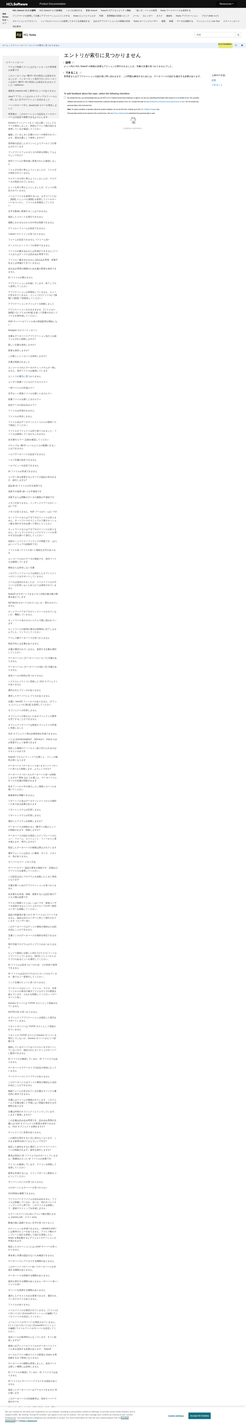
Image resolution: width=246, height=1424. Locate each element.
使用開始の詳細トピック (118, 16)
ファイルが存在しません (20, 416)
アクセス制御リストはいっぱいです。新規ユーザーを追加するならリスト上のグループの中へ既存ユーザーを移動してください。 (32, 906)
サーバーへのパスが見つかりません (25, 1182)
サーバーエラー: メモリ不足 (22, 862)
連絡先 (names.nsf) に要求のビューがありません (32, 90)
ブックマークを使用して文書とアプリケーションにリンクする (41, 16)
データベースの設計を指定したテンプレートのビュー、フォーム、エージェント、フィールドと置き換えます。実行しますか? (32, 838)
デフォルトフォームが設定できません (26, 228)
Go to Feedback (225, 44)
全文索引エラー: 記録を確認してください (28, 439)
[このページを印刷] (242, 45)
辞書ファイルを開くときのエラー (24, 399)
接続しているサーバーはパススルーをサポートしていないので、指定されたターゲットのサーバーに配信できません (32, 1050)
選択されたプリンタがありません (24, 690)
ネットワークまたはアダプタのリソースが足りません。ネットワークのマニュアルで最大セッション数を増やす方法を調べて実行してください (32, 520)
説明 (214, 80)
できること (217, 85)
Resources (225, 4)
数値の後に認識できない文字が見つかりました (31, 1222)
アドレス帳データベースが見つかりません (29, 638)
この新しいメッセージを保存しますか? (27, 356)
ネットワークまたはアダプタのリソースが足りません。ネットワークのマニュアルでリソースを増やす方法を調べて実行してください (32, 532)
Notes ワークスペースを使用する (175, 10)
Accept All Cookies (199, 1416)
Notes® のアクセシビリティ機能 (116, 10)
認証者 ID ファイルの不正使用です (25, 486)
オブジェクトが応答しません (22, 710)
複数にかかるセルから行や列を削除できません (31, 222)
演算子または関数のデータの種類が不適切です (31, 497)
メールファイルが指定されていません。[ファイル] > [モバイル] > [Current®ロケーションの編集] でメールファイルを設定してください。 (33, 1313)
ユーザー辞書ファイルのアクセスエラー (28, 382)
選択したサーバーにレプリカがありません (29, 696)
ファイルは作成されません (21, 410)
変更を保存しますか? (18, 350)
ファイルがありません (19, 1304)
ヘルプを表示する (74, 10)
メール (136, 16)
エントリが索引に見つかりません (44, 45)
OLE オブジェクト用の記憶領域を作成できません (32, 733)
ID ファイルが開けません (20, 277)
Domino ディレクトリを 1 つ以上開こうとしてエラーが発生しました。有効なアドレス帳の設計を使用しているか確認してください (32, 126)
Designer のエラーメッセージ (22, 330)
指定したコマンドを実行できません (25, 217)
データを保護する (185, 21)
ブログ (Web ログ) (210, 16)
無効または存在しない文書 (21, 567)
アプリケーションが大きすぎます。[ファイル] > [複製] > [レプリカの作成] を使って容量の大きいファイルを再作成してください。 (33, 312)
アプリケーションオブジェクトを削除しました (31, 304)
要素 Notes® (91, 10)
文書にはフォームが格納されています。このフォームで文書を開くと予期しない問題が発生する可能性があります (32, 1103)
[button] (4, 62)
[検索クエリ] (217, 34)
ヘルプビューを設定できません (23, 465)
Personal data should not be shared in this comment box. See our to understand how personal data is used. (111, 113)
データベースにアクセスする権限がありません (31, 1261)
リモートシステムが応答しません (24, 809)
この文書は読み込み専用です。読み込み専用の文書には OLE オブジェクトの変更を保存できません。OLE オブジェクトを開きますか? (32, 1123)
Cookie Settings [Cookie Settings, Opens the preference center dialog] (176, 1416)
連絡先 (169, 16)
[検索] (238, 34)
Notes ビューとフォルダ (84, 16)
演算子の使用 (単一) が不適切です (25, 491)
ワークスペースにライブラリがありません (29, 1076)
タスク (159, 16)
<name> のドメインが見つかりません (26, 234)
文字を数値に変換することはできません (28, 211)
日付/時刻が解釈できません (21, 1193)
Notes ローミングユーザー (146, 21)
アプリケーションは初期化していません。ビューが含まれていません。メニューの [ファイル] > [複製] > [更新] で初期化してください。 (32, 295)
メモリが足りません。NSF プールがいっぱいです (32, 511)
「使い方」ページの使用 (145, 10)
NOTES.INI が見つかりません (22, 1012)
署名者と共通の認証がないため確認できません (31, 1255)
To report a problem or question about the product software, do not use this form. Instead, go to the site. (113, 109)
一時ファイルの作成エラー (21, 388)
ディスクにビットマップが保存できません (29, 245)
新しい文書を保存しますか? (22, 345)
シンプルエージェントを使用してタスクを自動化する (65, 21)
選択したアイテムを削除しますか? (25, 821)
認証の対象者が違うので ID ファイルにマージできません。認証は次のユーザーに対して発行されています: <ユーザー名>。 (33, 917)
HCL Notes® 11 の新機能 (50, 10)
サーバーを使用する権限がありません (26, 1290)
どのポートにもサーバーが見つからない (28, 1187)
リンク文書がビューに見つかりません (26, 982)
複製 (163, 21)
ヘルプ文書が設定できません (22, 460)
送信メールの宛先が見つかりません (25, 675)
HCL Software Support (148, 109)
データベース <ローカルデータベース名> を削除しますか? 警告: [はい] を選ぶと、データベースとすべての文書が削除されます (32, 777)
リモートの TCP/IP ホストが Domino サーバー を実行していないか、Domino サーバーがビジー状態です (32, 1038)
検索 (171, 21)
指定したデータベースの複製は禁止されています (32, 847)
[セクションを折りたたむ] (236, 45)
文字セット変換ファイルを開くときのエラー (30, 393)
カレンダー (148, 16)
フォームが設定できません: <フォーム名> (28, 239)
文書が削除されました (19, 362)
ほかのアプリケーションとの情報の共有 (111, 21)
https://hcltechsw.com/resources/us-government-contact (165, 102)
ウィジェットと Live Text (208, 21)
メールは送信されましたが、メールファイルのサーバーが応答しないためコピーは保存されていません (32, 585)
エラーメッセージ (231, 21)
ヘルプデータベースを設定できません (26, 454)
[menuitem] (24, 10)
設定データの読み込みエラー (22, 405)
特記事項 (17, 26)
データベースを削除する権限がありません (29, 1275)
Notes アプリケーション (187, 16)
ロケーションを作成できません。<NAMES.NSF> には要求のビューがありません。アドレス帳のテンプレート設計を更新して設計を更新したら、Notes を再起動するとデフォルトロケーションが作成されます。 (32, 1234)
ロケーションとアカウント (25, 21)
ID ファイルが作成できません (22, 471)
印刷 (101, 16)
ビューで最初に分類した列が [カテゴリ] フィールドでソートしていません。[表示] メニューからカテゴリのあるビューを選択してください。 (32, 956)
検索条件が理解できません (21, 795)
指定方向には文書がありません (23, 643)
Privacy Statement (119, 113)
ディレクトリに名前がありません (24, 1132)
